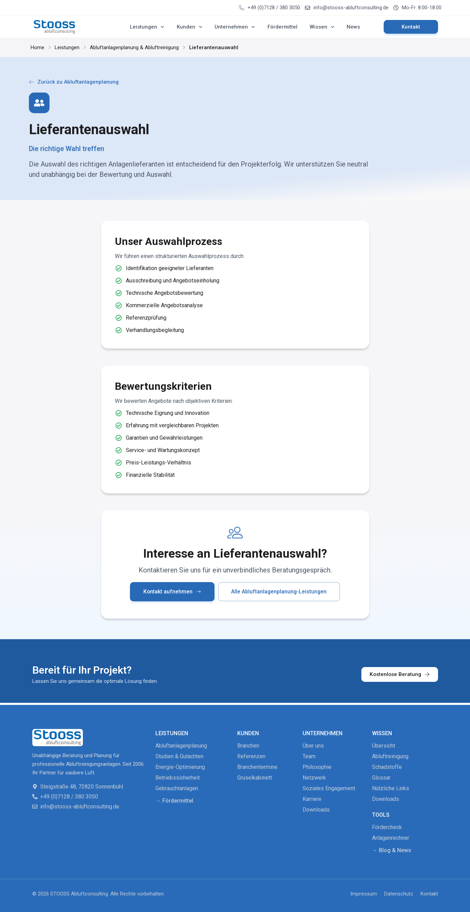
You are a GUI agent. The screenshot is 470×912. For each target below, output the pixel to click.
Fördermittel (282, 27)
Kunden (190, 27)
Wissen (322, 27)
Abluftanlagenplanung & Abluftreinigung (134, 47)
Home (37, 47)
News (353, 27)
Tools (381, 814)
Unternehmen (235, 27)
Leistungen (147, 27)
